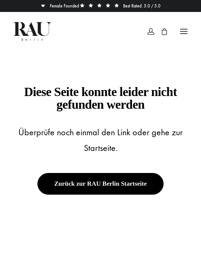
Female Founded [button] (60, 6)
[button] (184, 31)
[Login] (147, 31)
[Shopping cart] (161, 31)
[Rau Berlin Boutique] (32, 31)
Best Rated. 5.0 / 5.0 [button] (120, 6)
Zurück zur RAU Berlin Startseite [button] (100, 183)
